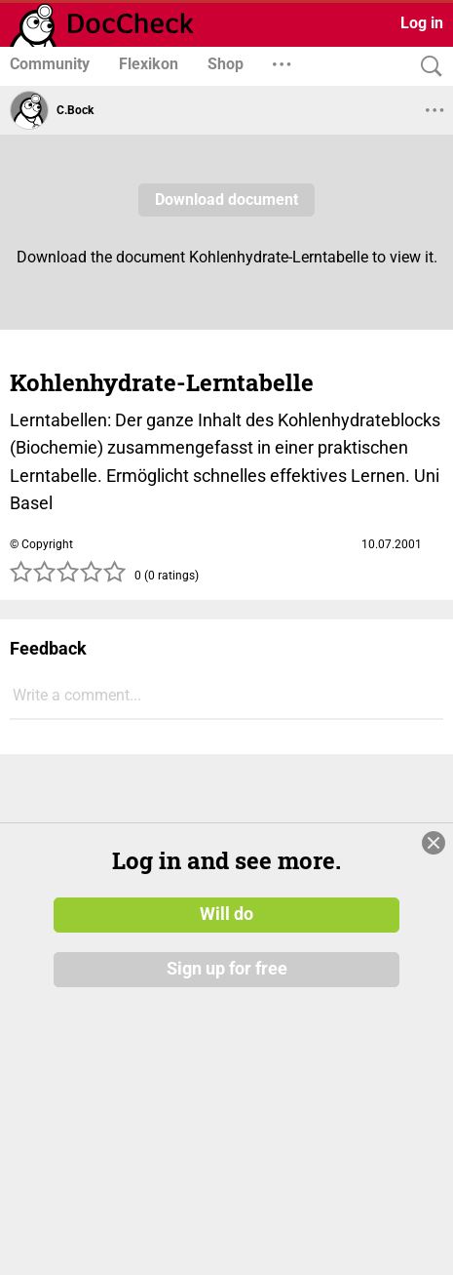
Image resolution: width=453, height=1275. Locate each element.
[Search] (426, 67)
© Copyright (41, 544)
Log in (421, 23)
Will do (226, 914)
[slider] (68, 577)
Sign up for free (227, 968)
